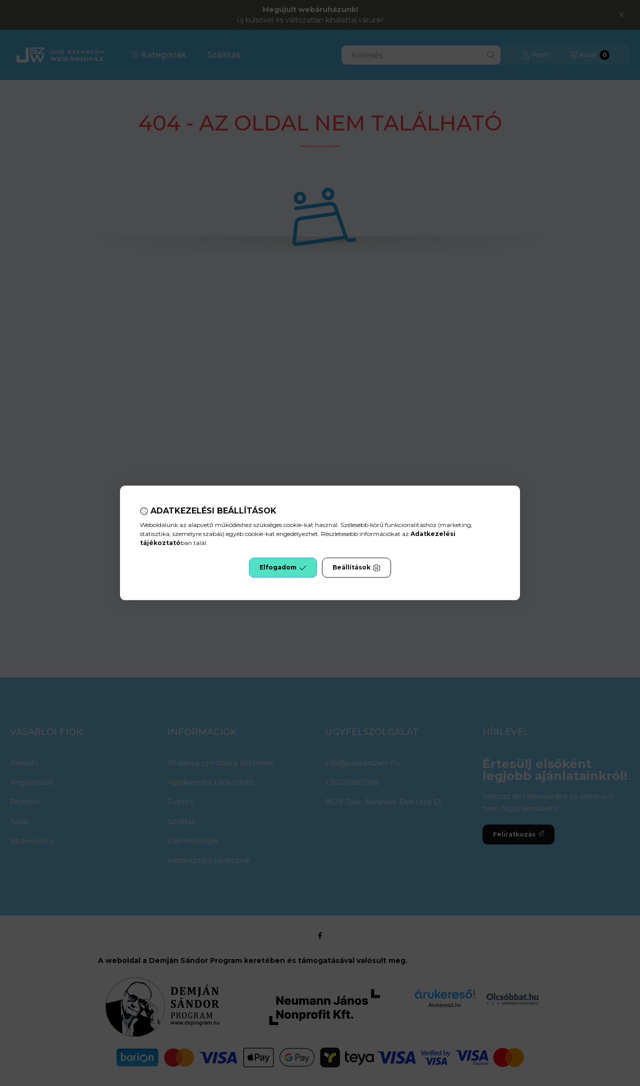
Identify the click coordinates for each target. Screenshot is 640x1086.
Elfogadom (283, 568)
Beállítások (356, 568)
